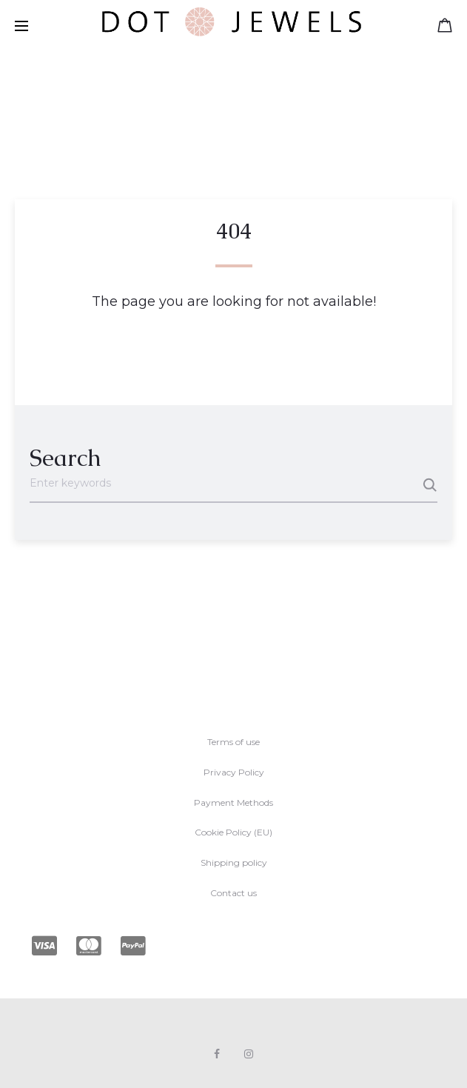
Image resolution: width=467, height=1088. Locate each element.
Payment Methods (233, 802)
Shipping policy (234, 862)
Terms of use (233, 741)
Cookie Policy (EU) (233, 832)
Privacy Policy (234, 772)
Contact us (233, 892)
